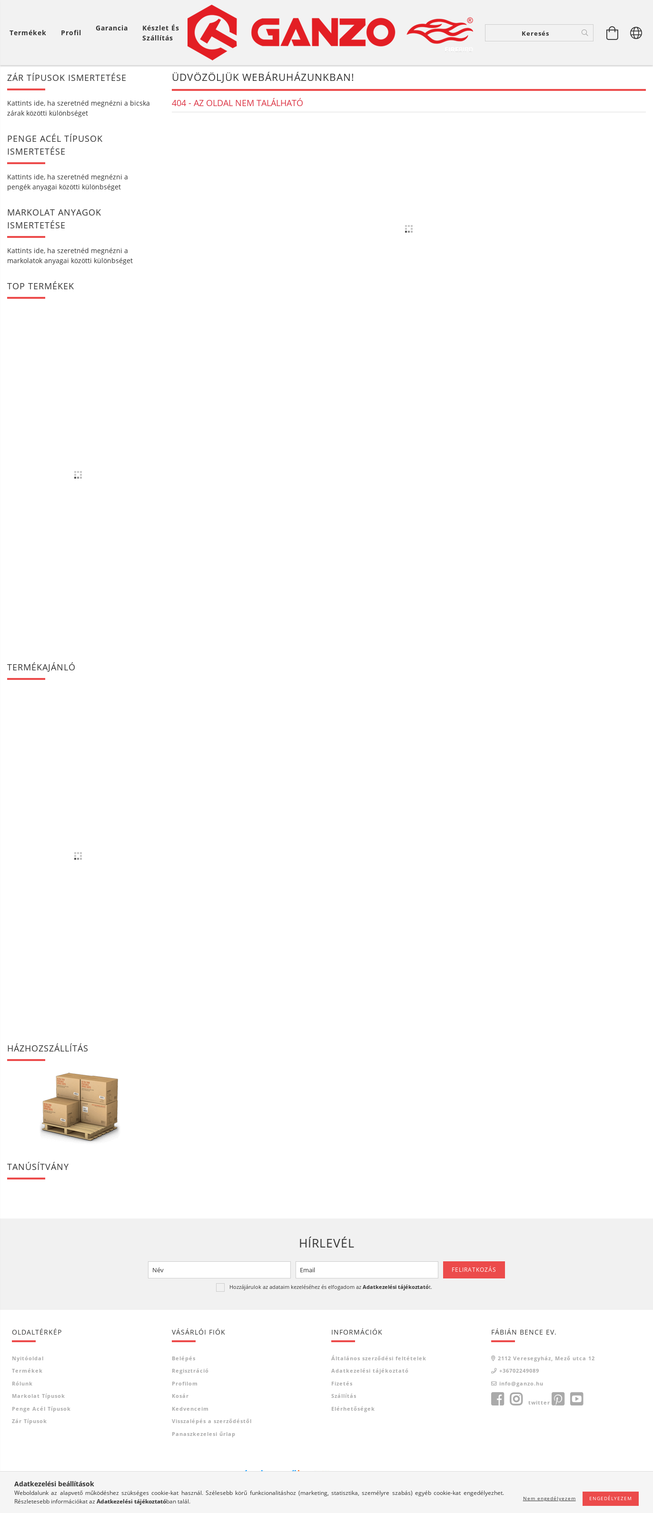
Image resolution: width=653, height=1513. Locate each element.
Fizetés (342, 1384)
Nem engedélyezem (549, 1498)
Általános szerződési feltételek (378, 1359)
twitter (539, 1403)
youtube (576, 1400)
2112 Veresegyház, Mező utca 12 (546, 1359)
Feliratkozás (474, 1271)
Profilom (185, 1384)
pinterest (558, 1400)
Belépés (184, 1359)
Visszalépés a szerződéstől (212, 1421)
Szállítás (343, 1396)
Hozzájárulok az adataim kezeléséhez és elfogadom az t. (330, 1287)
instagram (516, 1400)
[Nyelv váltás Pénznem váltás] (636, 33)
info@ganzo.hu (521, 1384)
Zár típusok (29, 1421)
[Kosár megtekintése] (30, 32)
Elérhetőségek (353, 1409)
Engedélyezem (610, 1498)
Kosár (180, 1396)
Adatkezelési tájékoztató (370, 1371)
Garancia (112, 27)
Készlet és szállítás (160, 32)
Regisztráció (190, 1371)
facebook (497, 1400)
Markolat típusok (38, 1396)
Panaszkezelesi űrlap (204, 1434)
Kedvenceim (190, 1409)
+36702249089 (519, 1371)
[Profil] (71, 32)
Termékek (27, 1371)
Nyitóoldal (28, 1359)
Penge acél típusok (41, 1409)
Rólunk (22, 1384)
